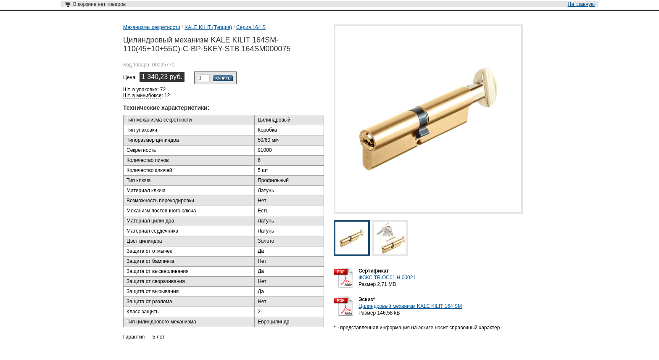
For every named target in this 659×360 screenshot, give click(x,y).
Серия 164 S (251, 27)
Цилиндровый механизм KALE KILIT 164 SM (410, 306)
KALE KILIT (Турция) (208, 27)
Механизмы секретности (151, 27)
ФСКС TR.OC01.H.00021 (387, 278)
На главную (581, 4)
